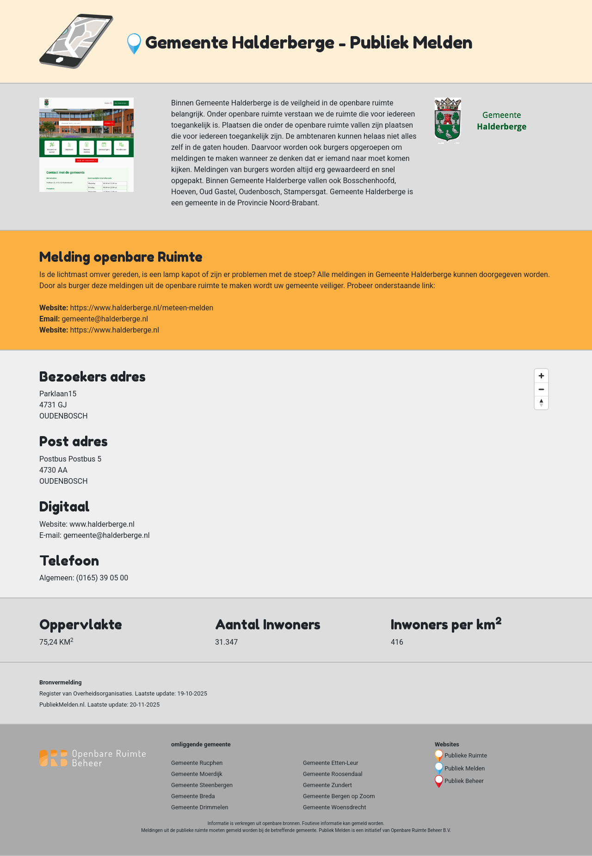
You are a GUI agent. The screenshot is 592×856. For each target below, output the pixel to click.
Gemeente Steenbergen (202, 785)
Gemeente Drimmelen (199, 807)
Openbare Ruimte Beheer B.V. (421, 830)
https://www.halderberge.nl (114, 330)
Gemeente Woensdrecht (334, 807)
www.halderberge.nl (102, 524)
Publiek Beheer (464, 780)
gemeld (359, 823)
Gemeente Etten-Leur (330, 762)
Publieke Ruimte (465, 755)
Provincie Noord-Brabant (277, 202)
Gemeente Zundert (327, 785)
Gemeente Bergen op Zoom (339, 796)
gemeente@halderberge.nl (105, 318)
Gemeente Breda (193, 796)
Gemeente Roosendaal (333, 773)
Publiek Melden (464, 768)
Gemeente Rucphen (196, 762)
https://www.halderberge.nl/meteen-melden (141, 307)
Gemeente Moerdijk (196, 773)
